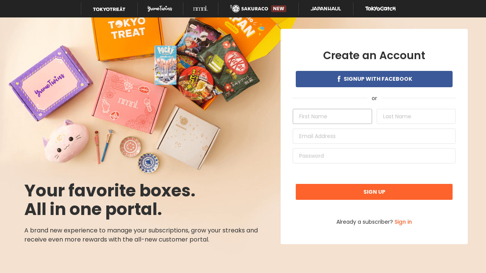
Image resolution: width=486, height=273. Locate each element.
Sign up (374, 192)
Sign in (403, 222)
